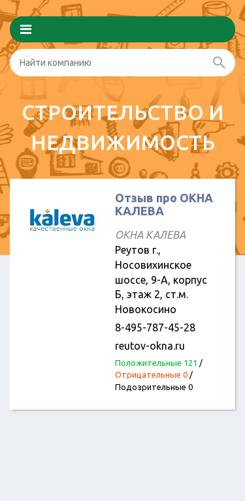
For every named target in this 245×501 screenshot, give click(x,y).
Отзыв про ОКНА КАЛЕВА (164, 204)
